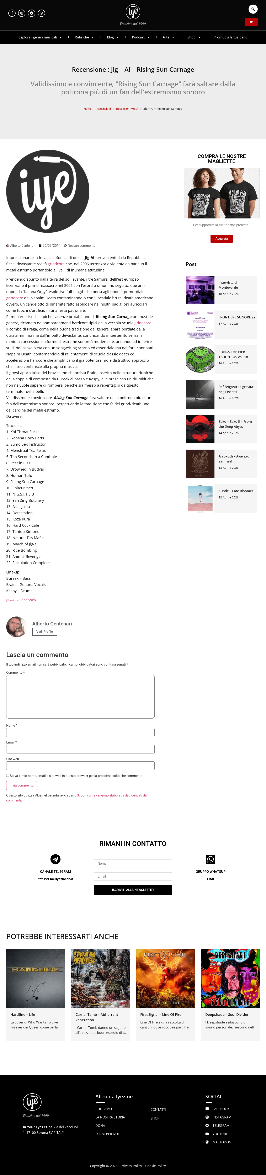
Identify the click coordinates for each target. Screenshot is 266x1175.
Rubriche (84, 37)
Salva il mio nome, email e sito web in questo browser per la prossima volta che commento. (76, 776)
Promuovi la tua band (231, 37)
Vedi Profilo (44, 632)
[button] (253, 9)
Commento (15, 672)
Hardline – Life (22, 1014)
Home (87, 108)
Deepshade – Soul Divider (227, 1014)
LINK (210, 879)
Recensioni (104, 108)
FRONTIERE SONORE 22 (237, 317)
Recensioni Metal (127, 108)
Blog (113, 37)
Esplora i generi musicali (40, 37)
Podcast (141, 37)
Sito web (12, 759)
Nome (11, 725)
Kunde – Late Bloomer (236, 491)
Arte (169, 37)
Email (11, 742)
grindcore (56, 263)
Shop (194, 37)
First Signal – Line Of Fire (160, 1014)
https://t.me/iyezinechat (55, 879)
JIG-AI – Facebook (21, 599)
